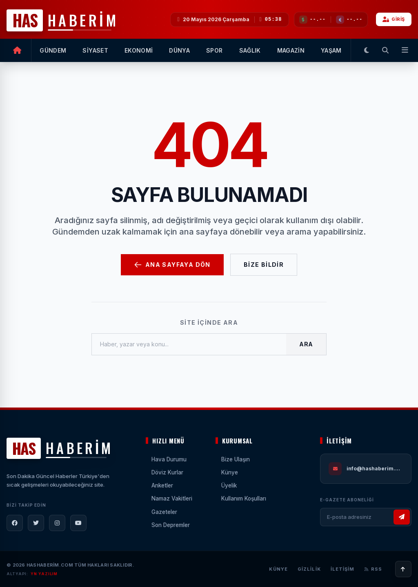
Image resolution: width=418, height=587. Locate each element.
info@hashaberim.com (375, 468)
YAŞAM (331, 50)
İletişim (343, 569)
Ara (306, 344)
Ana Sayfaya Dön (172, 265)
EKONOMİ (139, 50)
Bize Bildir (264, 264)
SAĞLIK (250, 50)
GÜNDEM (53, 50)
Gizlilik (309, 569)
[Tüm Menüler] (403, 50)
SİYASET (95, 50)
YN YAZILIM (44, 573)
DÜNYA (179, 50)
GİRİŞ (393, 19)
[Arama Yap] (385, 50)
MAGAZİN (291, 50)
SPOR (214, 50)
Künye (278, 569)
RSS (373, 569)
